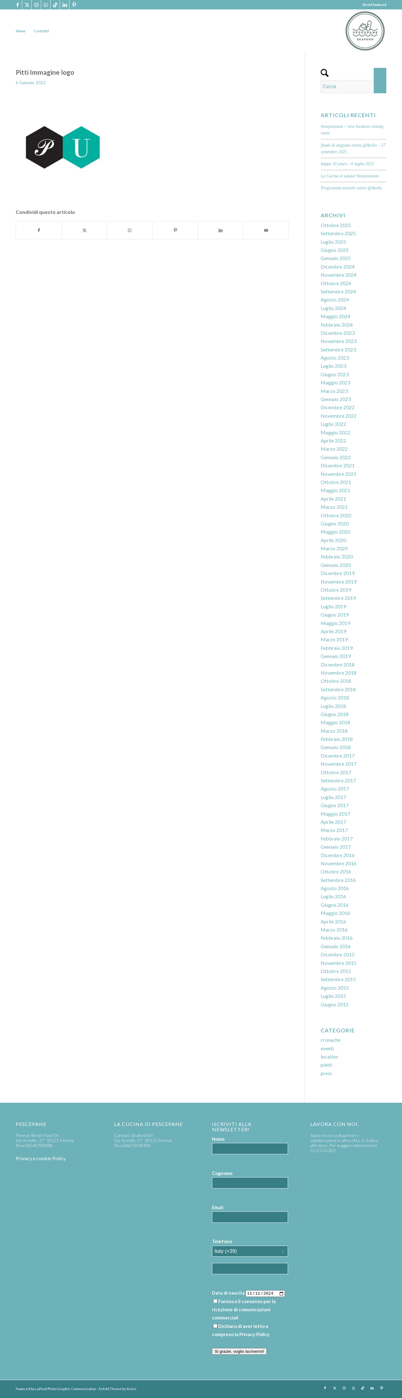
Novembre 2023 (338, 341)
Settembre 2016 (338, 880)
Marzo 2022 (334, 449)
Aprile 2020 (333, 540)
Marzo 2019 (334, 639)
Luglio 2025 (333, 242)
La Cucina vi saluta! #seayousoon (350, 176)
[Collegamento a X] (26, 4)
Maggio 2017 (335, 814)
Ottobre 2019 (336, 590)
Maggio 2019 (335, 623)
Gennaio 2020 (336, 565)
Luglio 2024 (333, 308)
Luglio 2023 (333, 366)
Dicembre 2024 (338, 266)
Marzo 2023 (334, 391)
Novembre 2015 (338, 963)
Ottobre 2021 (336, 482)
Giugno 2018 (335, 714)
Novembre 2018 (338, 673)
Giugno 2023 (335, 374)
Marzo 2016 (334, 930)
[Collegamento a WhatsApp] (45, 4)
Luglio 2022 (333, 424)
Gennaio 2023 (336, 399)
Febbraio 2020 (337, 556)
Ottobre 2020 (336, 515)
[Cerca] (353, 86)
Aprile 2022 (333, 440)
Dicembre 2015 (338, 954)
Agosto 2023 (335, 358)
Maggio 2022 (335, 432)
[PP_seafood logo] (365, 31)
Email (217, 1207)
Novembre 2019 (338, 582)
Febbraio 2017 (337, 838)
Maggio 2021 (335, 490)
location (329, 1056)
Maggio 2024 (335, 316)
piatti (326, 1065)
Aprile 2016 (333, 921)
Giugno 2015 (335, 1004)
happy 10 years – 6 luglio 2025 (347, 163)
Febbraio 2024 (337, 325)
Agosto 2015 (335, 988)
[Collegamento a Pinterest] (74, 4)
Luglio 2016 (333, 896)
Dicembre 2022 (338, 407)
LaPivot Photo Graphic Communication (65, 1389)
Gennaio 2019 (336, 656)
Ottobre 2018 (336, 681)
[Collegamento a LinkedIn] (64, 4)
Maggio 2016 (335, 913)
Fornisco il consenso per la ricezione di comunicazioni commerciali (244, 1309)
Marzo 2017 (334, 830)
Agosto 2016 (335, 888)
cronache (330, 1040)
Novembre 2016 (338, 863)
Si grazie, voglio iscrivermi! (239, 1351)
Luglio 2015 (333, 996)
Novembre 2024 (338, 275)
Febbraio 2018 (337, 739)
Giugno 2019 (335, 614)
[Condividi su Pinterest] (175, 230)
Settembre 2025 (338, 233)
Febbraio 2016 (337, 938)
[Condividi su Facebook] (39, 230)
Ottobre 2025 (336, 225)
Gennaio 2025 (336, 258)
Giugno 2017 (335, 805)
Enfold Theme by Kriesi (117, 1389)
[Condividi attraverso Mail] (266, 230)
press (326, 1073)
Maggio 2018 (335, 722)
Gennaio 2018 (336, 747)
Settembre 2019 (338, 598)
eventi (327, 1048)
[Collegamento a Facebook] (17, 4)
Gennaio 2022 (336, 457)
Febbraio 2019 (337, 648)
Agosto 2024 (335, 299)
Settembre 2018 (338, 689)
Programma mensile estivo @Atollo (351, 188)
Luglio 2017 (333, 797)
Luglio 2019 (333, 606)
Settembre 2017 (338, 780)
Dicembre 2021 (338, 465)
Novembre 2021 (338, 474)
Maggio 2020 (335, 532)
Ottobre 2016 (336, 871)
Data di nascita (228, 1293)
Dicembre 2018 (338, 664)
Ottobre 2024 (336, 283)
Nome (218, 1139)
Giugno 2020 (335, 523)
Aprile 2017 (333, 822)
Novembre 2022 (338, 416)
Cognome (222, 1173)
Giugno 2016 (335, 905)
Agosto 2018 (335, 697)
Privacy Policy (254, 1334)
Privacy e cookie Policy (41, 1158)
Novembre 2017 (338, 764)
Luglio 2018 (333, 706)
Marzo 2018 (334, 731)
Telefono (222, 1241)
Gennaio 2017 (336, 847)
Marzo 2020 (334, 548)
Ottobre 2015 (336, 971)
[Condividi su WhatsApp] (129, 230)
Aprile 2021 (333, 499)
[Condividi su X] (84, 230)
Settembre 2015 (338, 979)
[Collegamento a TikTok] (55, 4)
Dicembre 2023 (338, 333)
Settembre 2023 (338, 349)
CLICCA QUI (323, 1150)
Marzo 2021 (334, 507)
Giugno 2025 (335, 250)
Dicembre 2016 (338, 855)
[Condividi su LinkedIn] (220, 230)
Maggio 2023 (335, 382)
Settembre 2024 (338, 291)
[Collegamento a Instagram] (36, 4)
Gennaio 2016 (336, 946)
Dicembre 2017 (338, 756)
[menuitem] (21, 31)
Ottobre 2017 (336, 772)
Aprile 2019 (333, 631)
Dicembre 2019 (338, 573)
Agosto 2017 (335, 788)
